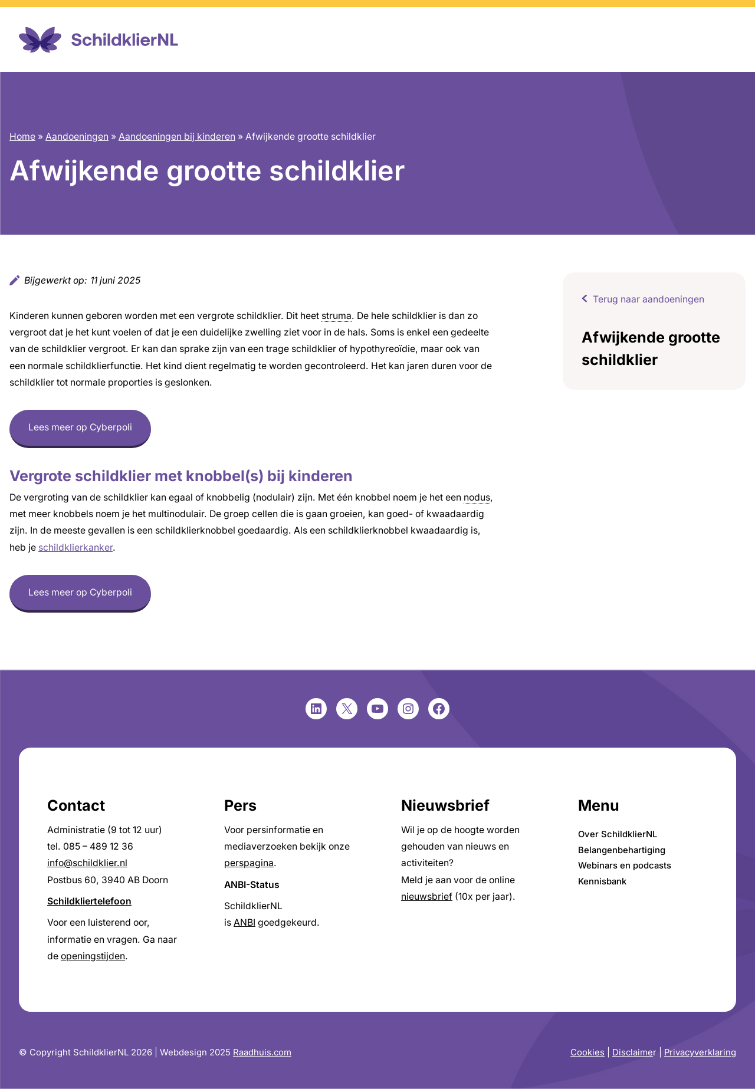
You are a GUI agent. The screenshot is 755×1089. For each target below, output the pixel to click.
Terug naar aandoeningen (648, 299)
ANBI (244, 922)
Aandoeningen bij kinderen (177, 136)
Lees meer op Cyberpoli (80, 427)
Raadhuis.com (262, 1052)
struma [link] (336, 315)
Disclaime (632, 1052)
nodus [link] (477, 497)
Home (22, 136)
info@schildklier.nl (87, 862)
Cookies (587, 1052)
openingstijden (93, 956)
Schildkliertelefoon (89, 901)
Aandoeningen (77, 136)
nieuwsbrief (426, 896)
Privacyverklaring (700, 1052)
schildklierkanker (75, 547)
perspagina (249, 862)
